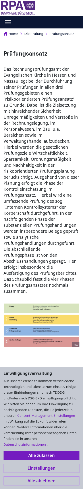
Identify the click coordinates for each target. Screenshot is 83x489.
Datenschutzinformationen (25, 444)
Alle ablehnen (41, 481)
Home (11, 33)
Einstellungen (41, 468)
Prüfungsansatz (62, 33)
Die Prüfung (33, 33)
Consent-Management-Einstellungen (46, 415)
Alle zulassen (41, 455)
